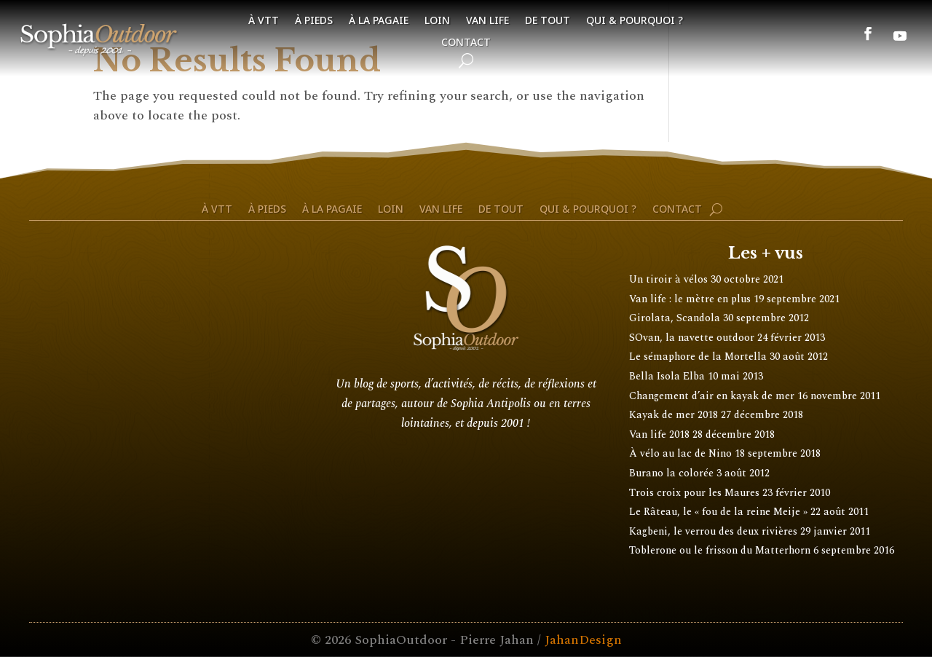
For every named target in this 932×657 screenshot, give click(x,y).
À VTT (263, 21)
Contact (466, 43)
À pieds (314, 21)
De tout (547, 21)
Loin (437, 21)
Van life (487, 21)
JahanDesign (583, 640)
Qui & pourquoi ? (634, 21)
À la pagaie (378, 21)
